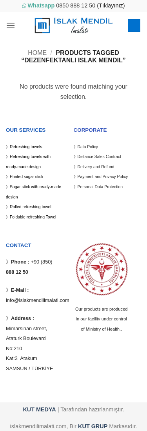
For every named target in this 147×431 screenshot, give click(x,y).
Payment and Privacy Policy (103, 177)
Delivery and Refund (96, 167)
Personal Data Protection (100, 187)
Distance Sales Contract (99, 157)
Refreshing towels (26, 147)
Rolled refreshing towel (30, 207)
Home (37, 52)
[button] (10, 25)
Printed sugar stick (26, 177)
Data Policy (88, 147)
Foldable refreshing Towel (33, 217)
